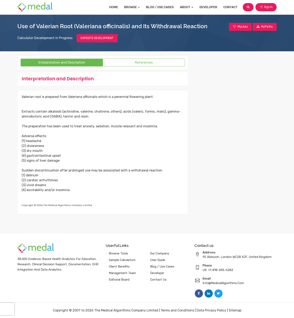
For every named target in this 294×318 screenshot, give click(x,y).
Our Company (159, 253)
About (187, 7)
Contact (231, 7)
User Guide (157, 260)
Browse (132, 7)
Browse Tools (118, 253)
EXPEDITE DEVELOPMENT (97, 38)
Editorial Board (119, 279)
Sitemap (235, 310)
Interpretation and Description (61, 62)
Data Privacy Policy (211, 310)
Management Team (122, 273)
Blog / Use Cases (160, 7)
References (144, 62)
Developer (208, 7)
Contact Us (158, 279)
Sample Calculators (122, 260)
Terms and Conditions (177, 310)
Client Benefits (119, 266)
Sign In (266, 7)
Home (113, 7)
